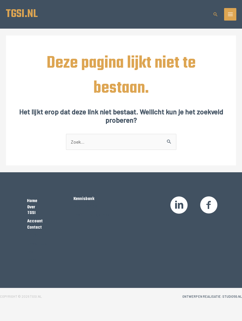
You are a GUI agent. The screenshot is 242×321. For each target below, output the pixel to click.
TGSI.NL (22, 14)
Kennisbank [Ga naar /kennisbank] (83, 198)
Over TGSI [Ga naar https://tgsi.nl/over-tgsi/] (31, 210)
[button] (215, 14)
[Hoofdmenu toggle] (230, 14)
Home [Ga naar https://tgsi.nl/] (32, 200)
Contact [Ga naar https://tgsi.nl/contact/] (34, 227)
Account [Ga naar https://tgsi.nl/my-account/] (35, 221)
